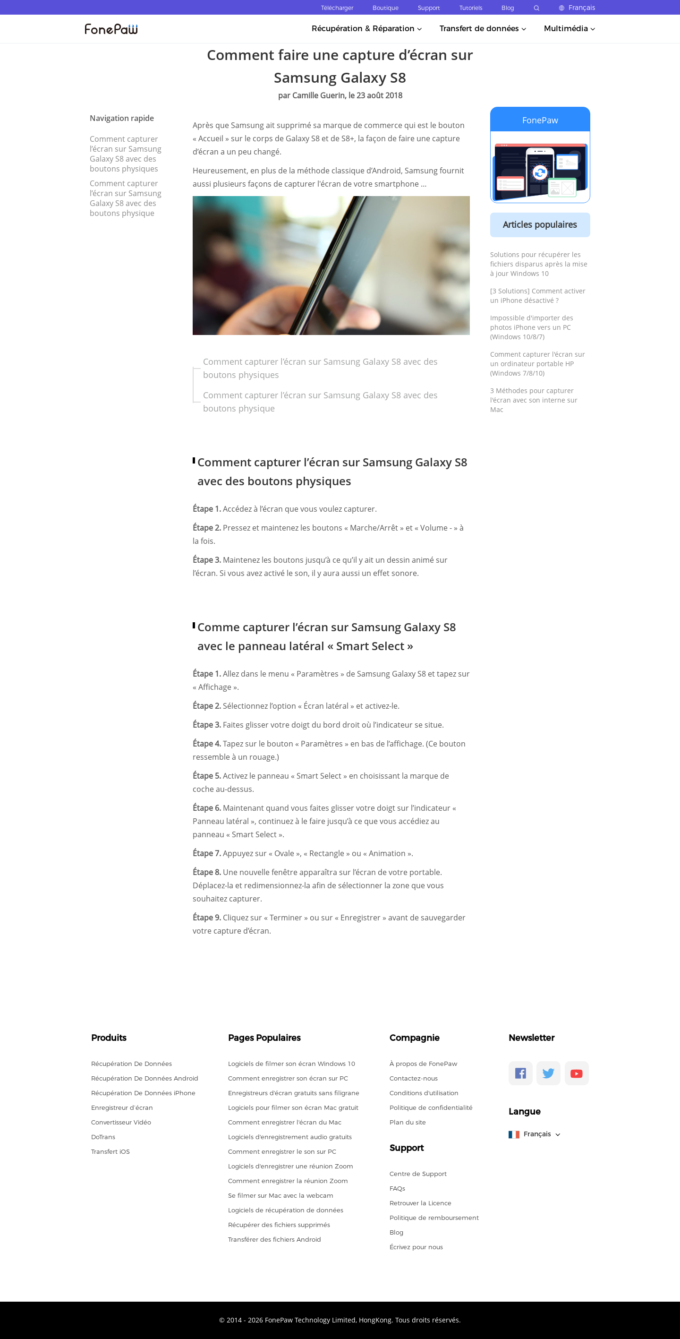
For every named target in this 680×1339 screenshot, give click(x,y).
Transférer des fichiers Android (274, 1239)
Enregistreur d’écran (122, 1107)
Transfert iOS (110, 1151)
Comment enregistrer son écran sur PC (288, 1078)
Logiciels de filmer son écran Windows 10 (291, 1063)
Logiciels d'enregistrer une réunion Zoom (290, 1166)
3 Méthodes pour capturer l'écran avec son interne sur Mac (534, 400)
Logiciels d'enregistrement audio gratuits (290, 1137)
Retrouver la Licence (420, 1203)
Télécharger (337, 7)
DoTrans (103, 1137)
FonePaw (540, 120)
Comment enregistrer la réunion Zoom (288, 1180)
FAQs (397, 1188)
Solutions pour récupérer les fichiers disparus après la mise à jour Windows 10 (538, 264)
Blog (508, 7)
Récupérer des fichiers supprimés (279, 1224)
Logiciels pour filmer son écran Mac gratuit (293, 1107)
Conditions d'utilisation (424, 1093)
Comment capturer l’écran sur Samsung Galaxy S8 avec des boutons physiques (126, 154)
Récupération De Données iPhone (143, 1093)
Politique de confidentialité (431, 1107)
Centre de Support (418, 1173)
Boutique (386, 7)
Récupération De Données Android (144, 1078)
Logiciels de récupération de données (285, 1210)
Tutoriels (470, 7)
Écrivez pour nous (416, 1247)
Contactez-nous (414, 1078)
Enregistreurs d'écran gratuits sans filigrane (293, 1093)
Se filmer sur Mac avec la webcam (280, 1195)
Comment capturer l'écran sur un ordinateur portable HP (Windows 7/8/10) (537, 364)
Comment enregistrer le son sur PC (282, 1151)
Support (429, 7)
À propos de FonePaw (423, 1063)
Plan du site (408, 1122)
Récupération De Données (131, 1063)
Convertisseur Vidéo (121, 1122)
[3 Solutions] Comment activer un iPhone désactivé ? (538, 295)
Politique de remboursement (434, 1217)
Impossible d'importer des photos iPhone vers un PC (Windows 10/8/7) (531, 327)
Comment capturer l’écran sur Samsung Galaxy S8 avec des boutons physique (126, 198)
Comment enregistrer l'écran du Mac (284, 1122)
